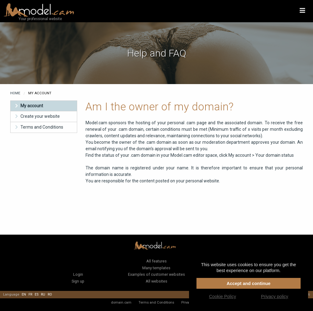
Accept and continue (249, 283)
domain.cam (121, 302)
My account (31, 105)
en (24, 294)
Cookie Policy (222, 296)
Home (15, 93)
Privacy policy (274, 296)
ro (50, 294)
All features (156, 261)
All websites (156, 281)
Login (78, 274)
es (36, 294)
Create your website (40, 116)
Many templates (156, 268)
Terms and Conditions (41, 127)
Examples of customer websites (156, 274)
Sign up (78, 281)
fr (30, 294)
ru (43, 294)
